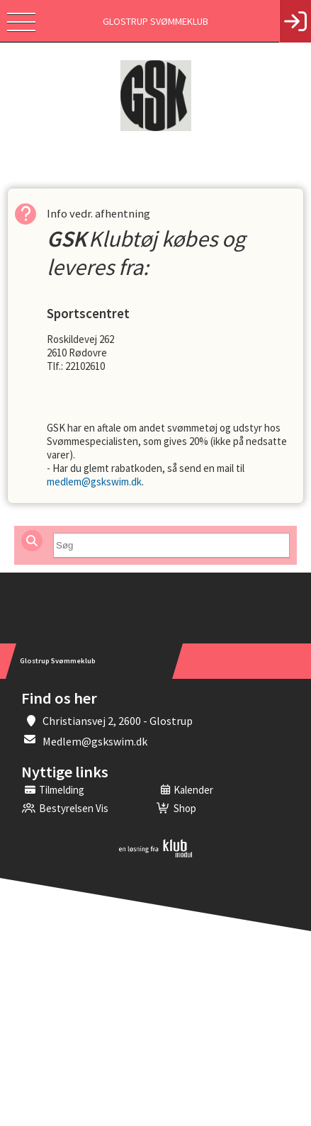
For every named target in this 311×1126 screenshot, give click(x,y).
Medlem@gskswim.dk (95, 741)
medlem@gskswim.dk (94, 481)
